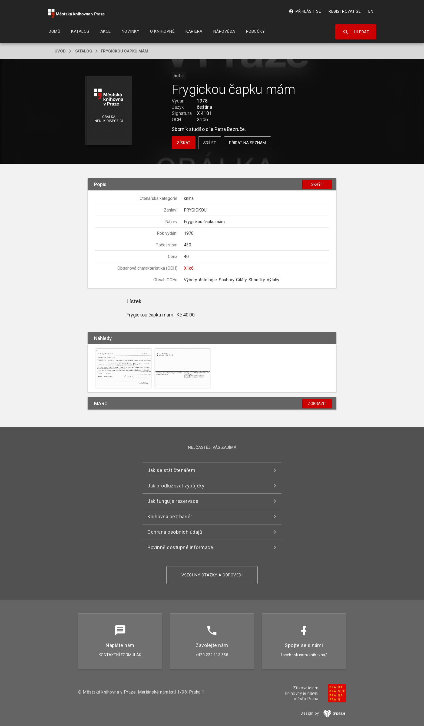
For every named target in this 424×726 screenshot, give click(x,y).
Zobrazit (317, 403)
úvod (60, 51)
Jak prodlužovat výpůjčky (175, 486)
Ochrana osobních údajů (174, 532)
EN (370, 11)
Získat (183, 142)
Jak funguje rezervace (172, 501)
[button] (108, 110)
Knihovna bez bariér (169, 516)
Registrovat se (345, 11)
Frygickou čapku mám (124, 51)
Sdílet (209, 142)
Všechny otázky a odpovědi (212, 575)
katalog (83, 51)
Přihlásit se (305, 11)
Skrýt (317, 184)
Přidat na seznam (247, 142)
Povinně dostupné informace (180, 547)
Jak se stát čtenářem (171, 470)
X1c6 (189, 268)
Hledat (356, 32)
